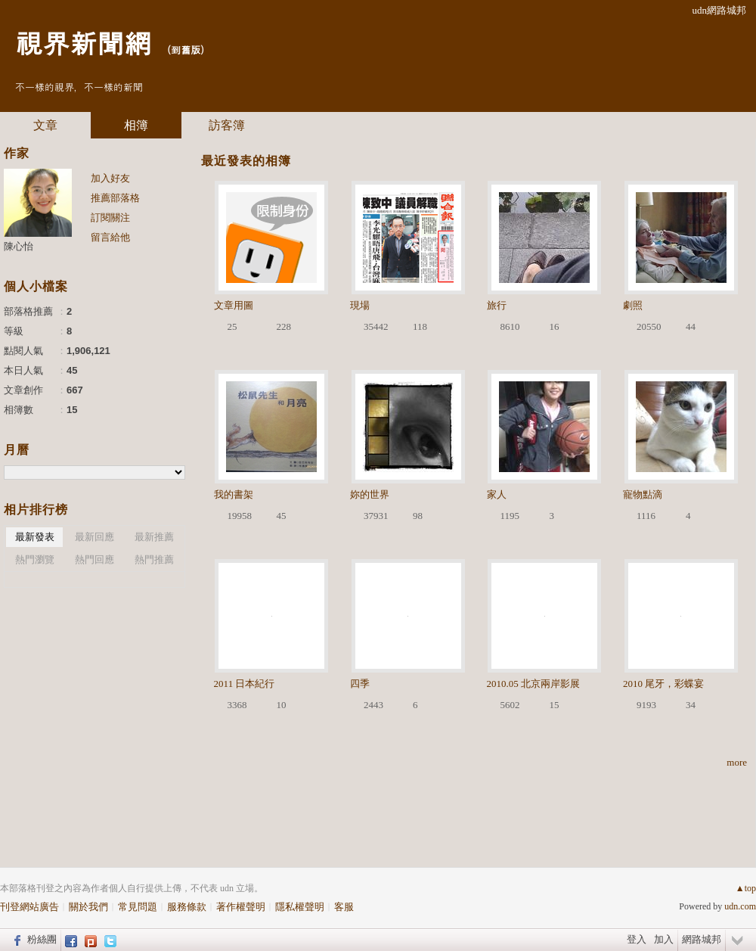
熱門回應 (94, 559)
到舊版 (185, 49)
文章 (45, 125)
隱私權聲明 (299, 906)
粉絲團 (42, 939)
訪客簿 (227, 125)
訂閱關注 (110, 217)
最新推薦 (154, 536)
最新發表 (34, 536)
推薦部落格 (115, 198)
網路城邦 (701, 939)
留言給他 (110, 237)
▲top (746, 888)
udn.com (740, 906)
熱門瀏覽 (34, 559)
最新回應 (94, 536)
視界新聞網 (83, 42)
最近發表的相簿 (246, 160)
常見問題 (137, 906)
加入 (664, 939)
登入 (636, 939)
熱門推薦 (154, 559)
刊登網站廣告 (29, 906)
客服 (344, 906)
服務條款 (186, 906)
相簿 (136, 125)
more (737, 762)
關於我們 (88, 906)
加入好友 (110, 178)
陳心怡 (18, 246)
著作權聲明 (240, 906)
